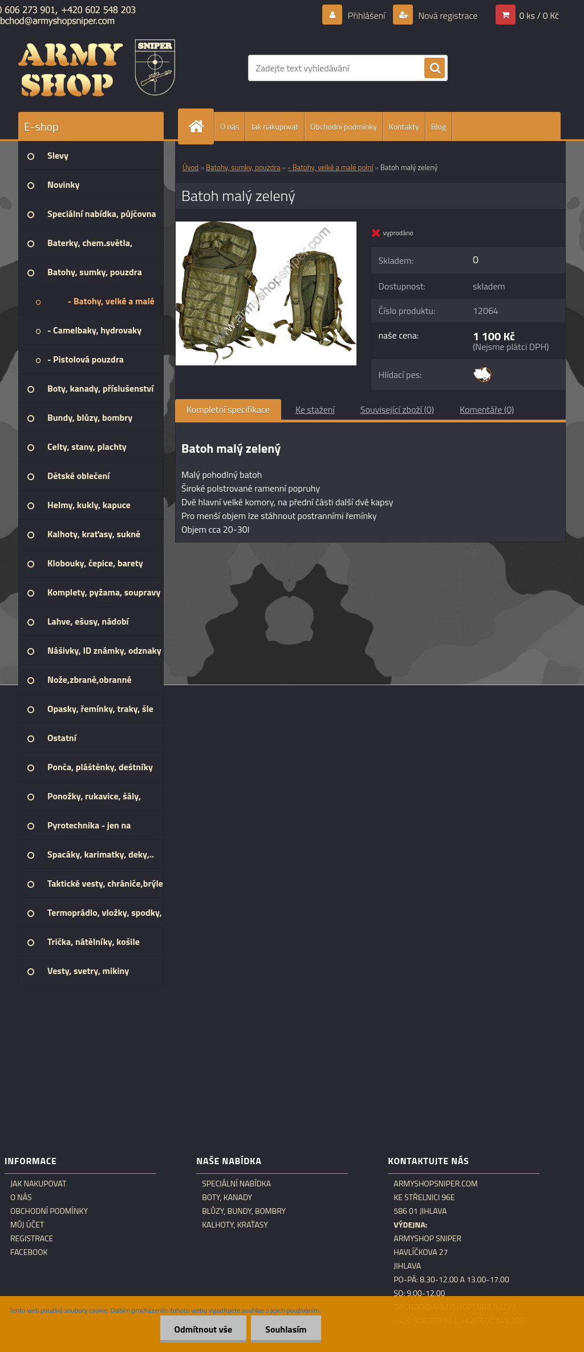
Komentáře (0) (487, 409)
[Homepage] (201, 126)
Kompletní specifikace (228, 409)
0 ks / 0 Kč (539, 15)
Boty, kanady (227, 1197)
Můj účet (27, 1225)
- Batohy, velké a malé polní (330, 167)
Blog (438, 126)
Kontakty (404, 126)
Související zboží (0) (397, 409)
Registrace (31, 1238)
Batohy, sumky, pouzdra (243, 167)
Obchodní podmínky (343, 126)
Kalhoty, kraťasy (235, 1225)
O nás (229, 126)
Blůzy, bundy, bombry (244, 1211)
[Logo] (96, 67)
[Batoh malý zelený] (266, 226)
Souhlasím (286, 1329)
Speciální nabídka (236, 1184)
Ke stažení (315, 409)
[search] (434, 68)
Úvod (190, 167)
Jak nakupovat (274, 126)
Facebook (29, 1252)
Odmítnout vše (204, 1329)
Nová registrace (447, 15)
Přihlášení (366, 15)
